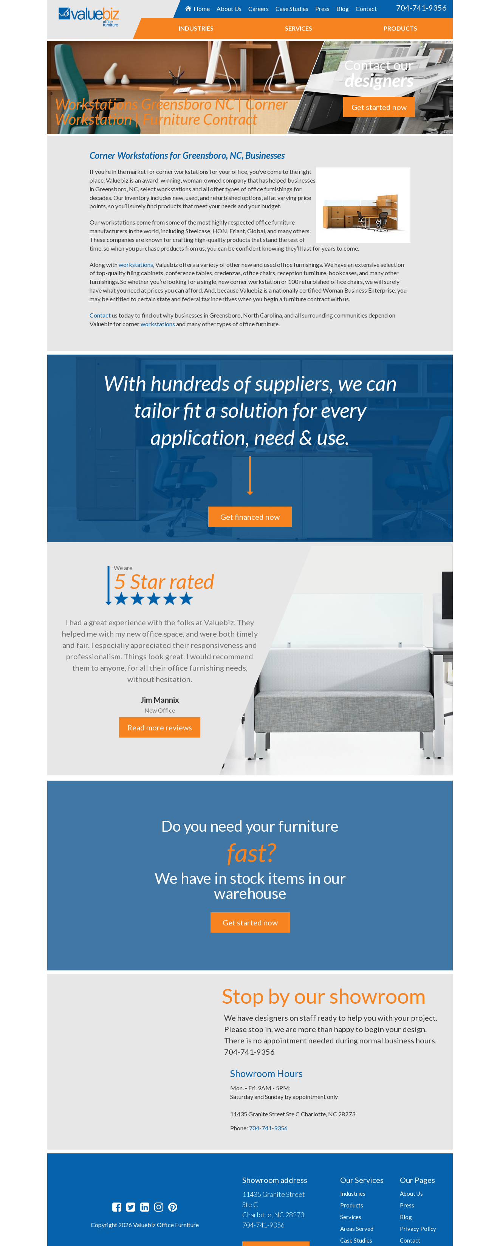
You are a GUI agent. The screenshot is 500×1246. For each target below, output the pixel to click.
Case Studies (292, 8)
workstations (136, 264)
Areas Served (356, 1228)
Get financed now (250, 516)
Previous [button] (41, 659)
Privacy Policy (418, 1228)
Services (298, 28)
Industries (195, 28)
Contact (366, 8)
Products (400, 28)
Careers (258, 8)
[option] (250, 658)
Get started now (379, 107)
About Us (229, 8)
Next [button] (458, 659)
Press (322, 8)
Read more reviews (160, 727)
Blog (342, 8)
